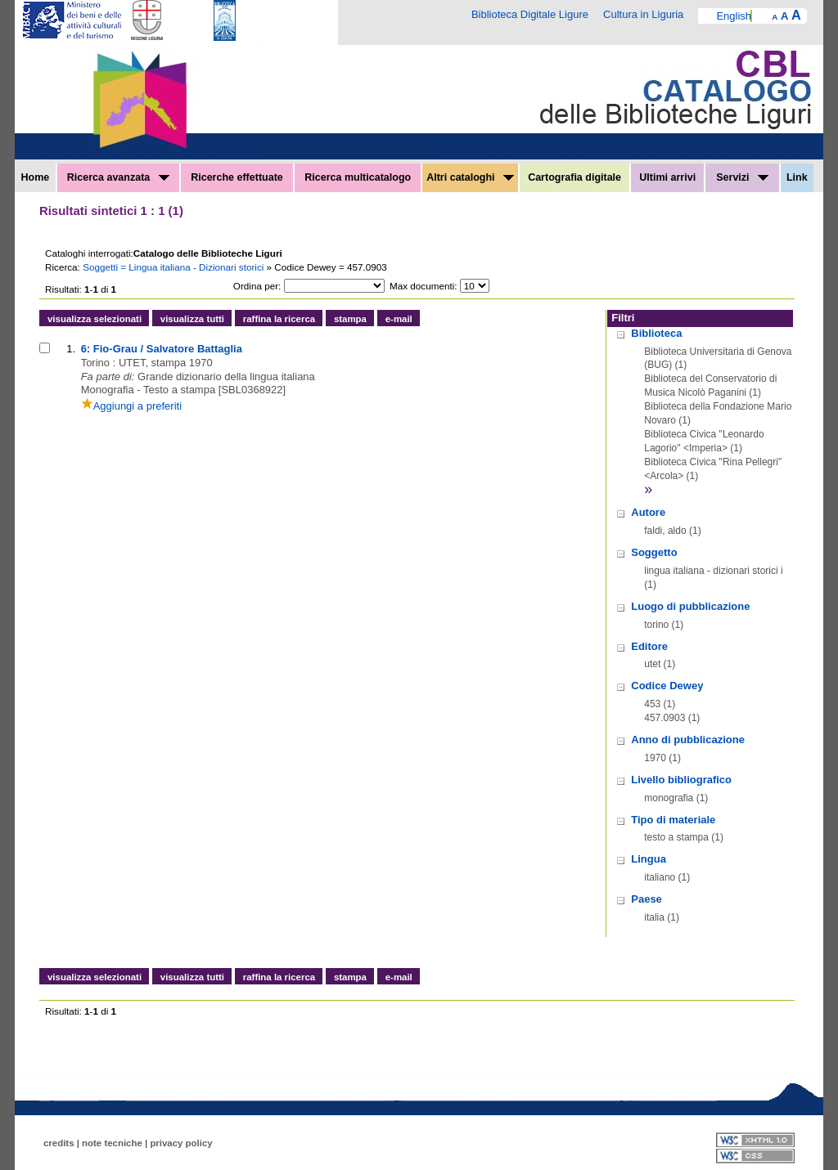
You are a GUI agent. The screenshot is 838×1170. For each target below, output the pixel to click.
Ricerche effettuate (237, 177)
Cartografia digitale (574, 177)
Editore (649, 646)
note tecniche (112, 1143)
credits (58, 1143)
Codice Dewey (667, 685)
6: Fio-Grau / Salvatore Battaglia (161, 349)
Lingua (648, 859)
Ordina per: (257, 285)
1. (70, 349)
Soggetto (654, 552)
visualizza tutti (192, 319)
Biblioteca (656, 333)
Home (35, 177)
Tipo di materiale (673, 820)
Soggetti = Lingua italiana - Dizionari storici (174, 267)
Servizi (742, 177)
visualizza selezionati (94, 319)
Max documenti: (423, 285)
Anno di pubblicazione (688, 739)
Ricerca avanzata (118, 177)
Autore (648, 512)
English (733, 16)
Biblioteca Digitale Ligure (529, 14)
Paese (646, 899)
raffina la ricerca (279, 319)
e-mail (398, 319)
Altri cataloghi (470, 177)
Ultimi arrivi (667, 177)
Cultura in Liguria (643, 14)
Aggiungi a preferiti (131, 406)
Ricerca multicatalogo (357, 177)
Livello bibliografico (681, 779)
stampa (350, 319)
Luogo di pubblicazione (690, 606)
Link (797, 177)
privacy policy (181, 1143)
